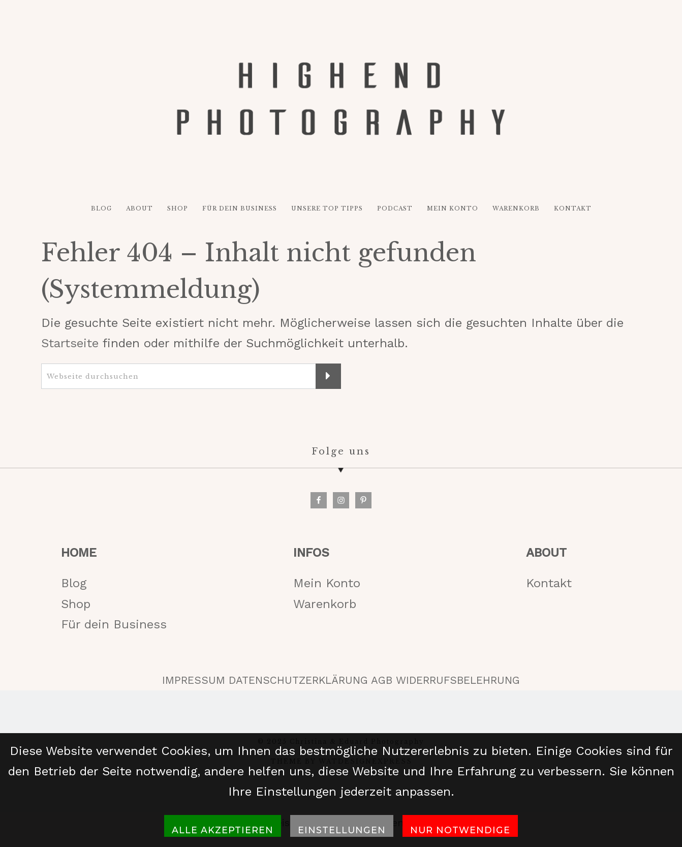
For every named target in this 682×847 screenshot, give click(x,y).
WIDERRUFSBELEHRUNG (458, 680)
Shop (75, 604)
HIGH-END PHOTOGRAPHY (341, 98)
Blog (73, 583)
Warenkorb (324, 604)
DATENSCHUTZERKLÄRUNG (298, 680)
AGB (381, 680)
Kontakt (549, 583)
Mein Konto (326, 583)
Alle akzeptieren (222, 830)
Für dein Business (114, 624)
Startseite (70, 343)
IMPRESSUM (193, 680)
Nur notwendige (460, 830)
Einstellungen (342, 830)
